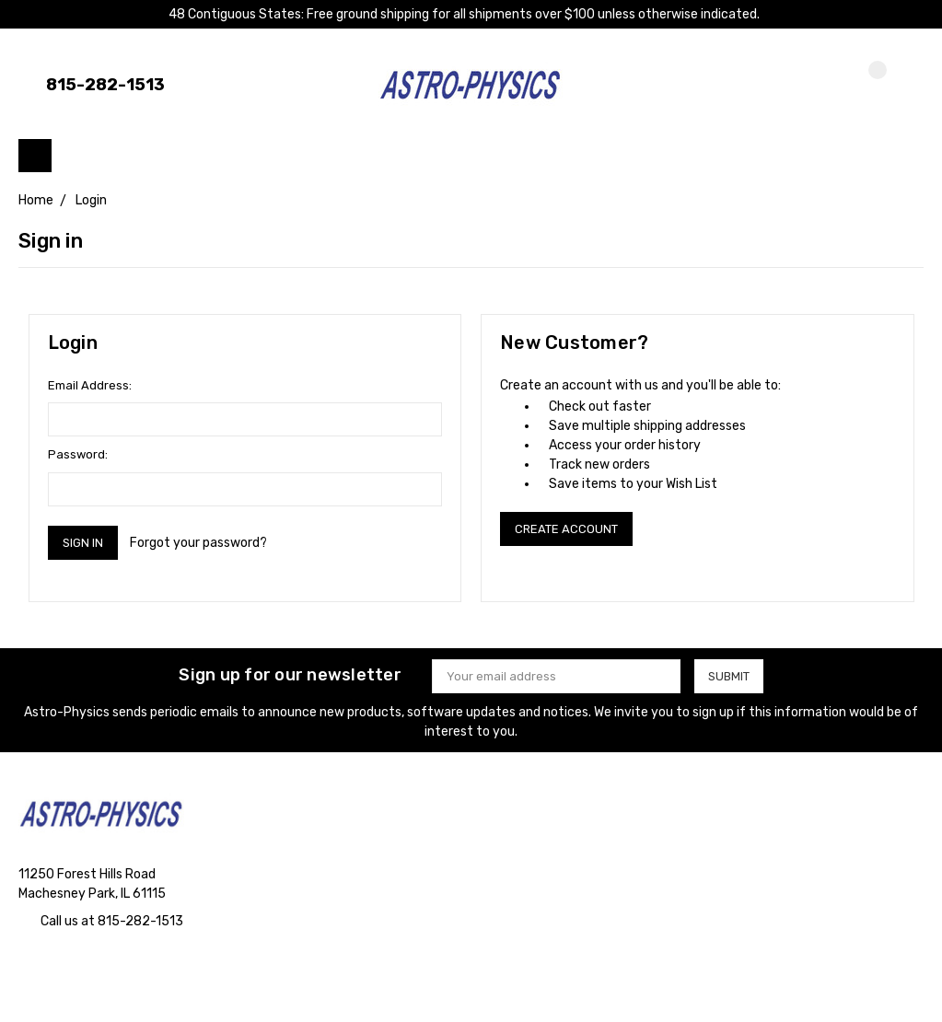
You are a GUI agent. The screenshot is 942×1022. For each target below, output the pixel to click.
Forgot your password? (198, 543)
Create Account (566, 529)
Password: (78, 454)
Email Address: (90, 385)
